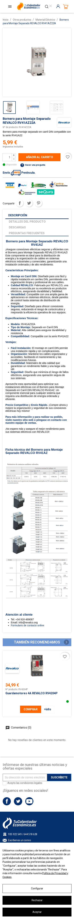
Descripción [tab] (17, 215)
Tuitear (29, 203)
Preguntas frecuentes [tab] (27, 233)
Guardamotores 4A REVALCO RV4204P (31, 693)
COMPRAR (31, 709)
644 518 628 (30, 834)
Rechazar (37, 900)
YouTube (29, 801)
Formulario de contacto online (27, 625)
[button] (66, 642)
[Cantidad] (7, 157)
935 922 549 (15, 834)
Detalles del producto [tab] (27, 221)
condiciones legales (31, 782)
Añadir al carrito (39, 157)
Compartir (19, 203)
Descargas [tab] (17, 227)
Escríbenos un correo (19, 840)
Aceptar (37, 912)
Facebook (7, 801)
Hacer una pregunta (32, 165)
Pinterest (38, 203)
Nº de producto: (10, 127)
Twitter (18, 801)
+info (47, 709)
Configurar (37, 888)
